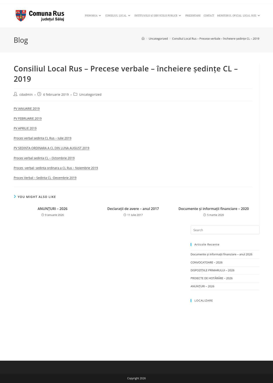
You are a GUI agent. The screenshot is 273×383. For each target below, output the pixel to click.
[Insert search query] (225, 230)
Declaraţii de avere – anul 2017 (133, 208)
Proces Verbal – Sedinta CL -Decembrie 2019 (45, 178)
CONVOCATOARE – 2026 (207, 262)
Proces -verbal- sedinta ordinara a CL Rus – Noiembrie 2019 (56, 168)
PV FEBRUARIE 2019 (28, 118)
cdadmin (26, 94)
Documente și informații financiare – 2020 (214, 208)
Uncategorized (90, 94)
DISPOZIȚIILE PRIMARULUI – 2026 (213, 270)
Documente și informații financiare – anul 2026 (221, 254)
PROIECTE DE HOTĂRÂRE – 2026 (212, 278)
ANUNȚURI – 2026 (52, 208)
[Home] (143, 39)
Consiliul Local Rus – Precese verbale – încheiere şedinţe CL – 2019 (215, 39)
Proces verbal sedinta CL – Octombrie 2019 (44, 158)
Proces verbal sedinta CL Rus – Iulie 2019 (42, 138)
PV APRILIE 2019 (25, 128)
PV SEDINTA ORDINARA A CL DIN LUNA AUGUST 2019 (51, 148)
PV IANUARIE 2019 (27, 108)
